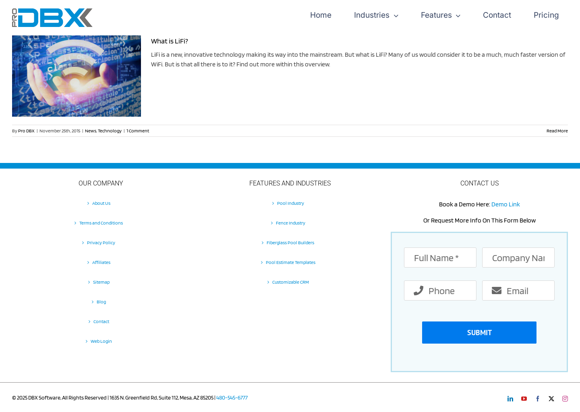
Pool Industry (290, 203)
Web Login (101, 341)
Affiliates (101, 262)
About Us (101, 203)
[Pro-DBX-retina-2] (52, 11)
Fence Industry (290, 223)
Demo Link (505, 204)
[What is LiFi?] (76, 76)
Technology (110, 131)
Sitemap (101, 282)
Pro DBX (26, 131)
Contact (101, 321)
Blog (101, 302)
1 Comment (137, 131)
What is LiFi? (169, 41)
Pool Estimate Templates (290, 262)
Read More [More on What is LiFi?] (557, 131)
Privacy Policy (101, 242)
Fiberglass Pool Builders (290, 242)
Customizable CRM (290, 282)
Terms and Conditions (101, 223)
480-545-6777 (232, 397)
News (90, 131)
